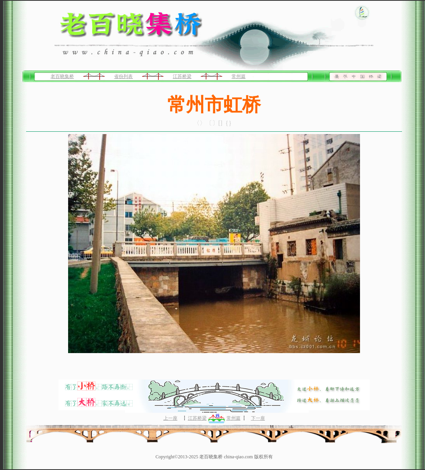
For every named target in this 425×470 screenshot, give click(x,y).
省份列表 (123, 76)
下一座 (258, 418)
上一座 (170, 418)
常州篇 (239, 76)
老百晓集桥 (62, 76)
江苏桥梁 (182, 76)
